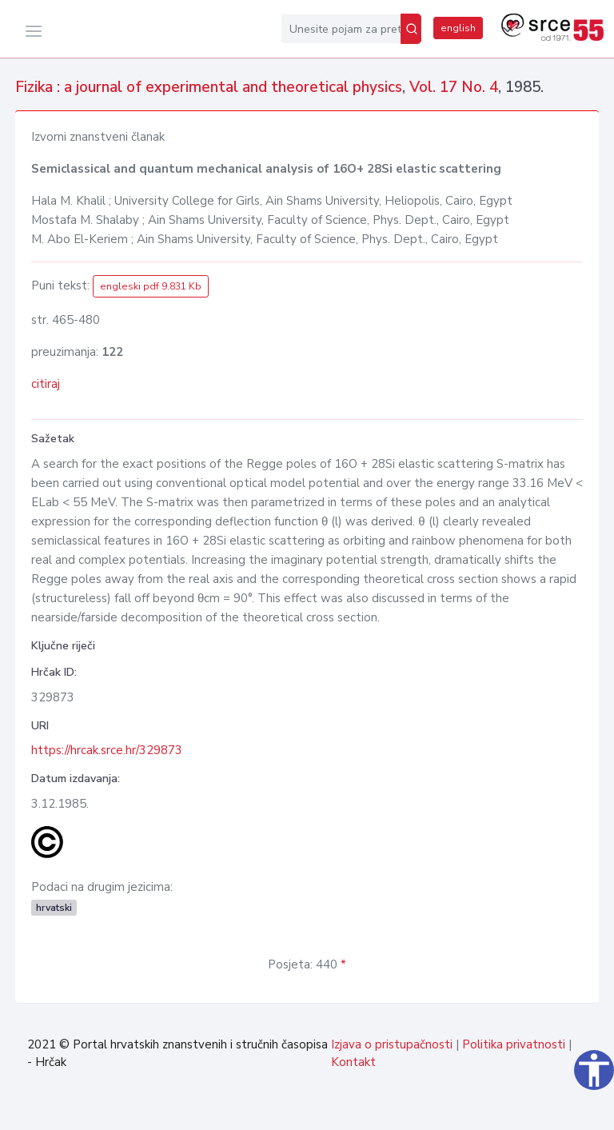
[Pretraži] (411, 29)
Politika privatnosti (513, 1044)
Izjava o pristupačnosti (392, 1044)
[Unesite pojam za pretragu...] (341, 29)
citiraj (45, 384)
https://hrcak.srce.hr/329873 (106, 750)
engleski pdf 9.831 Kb (150, 286)
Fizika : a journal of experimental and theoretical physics (208, 87)
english (458, 28)
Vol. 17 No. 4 (453, 87)
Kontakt (353, 1062)
